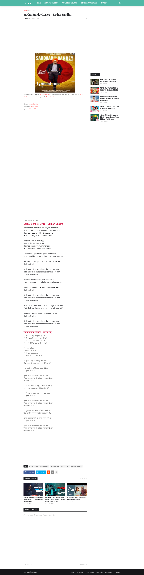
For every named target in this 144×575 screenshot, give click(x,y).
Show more (83, 478)
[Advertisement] (55, 36)
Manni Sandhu (50, 97)
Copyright (99, 572)
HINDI (35, 220)
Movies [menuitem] (103, 3)
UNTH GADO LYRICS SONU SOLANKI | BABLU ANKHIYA (109, 89)
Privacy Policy (90, 572)
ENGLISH (28, 220)
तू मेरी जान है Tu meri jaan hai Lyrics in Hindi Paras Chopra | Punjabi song (109, 98)
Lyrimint (28, 2)
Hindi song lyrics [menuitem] (51, 3)
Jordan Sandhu (32, 10)
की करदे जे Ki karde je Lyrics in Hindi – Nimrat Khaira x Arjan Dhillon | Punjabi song (109, 117)
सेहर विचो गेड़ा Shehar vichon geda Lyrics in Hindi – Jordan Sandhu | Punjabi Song (33, 499)
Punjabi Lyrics (55, 466)
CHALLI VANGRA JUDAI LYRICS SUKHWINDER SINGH (110, 107)
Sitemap (118, 572)
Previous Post (28, 564)
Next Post (83, 564)
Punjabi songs (65, 466)
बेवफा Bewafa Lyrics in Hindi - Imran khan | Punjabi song (109, 80)
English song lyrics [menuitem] (89, 3)
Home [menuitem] (39, 3)
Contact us (80, 572)
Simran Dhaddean (35, 109)
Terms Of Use (109, 572)
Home (25, 10)
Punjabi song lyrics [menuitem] (69, 3)
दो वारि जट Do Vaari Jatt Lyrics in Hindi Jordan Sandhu (76, 499)
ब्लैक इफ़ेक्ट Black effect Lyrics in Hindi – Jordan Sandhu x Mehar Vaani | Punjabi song (55, 499)
